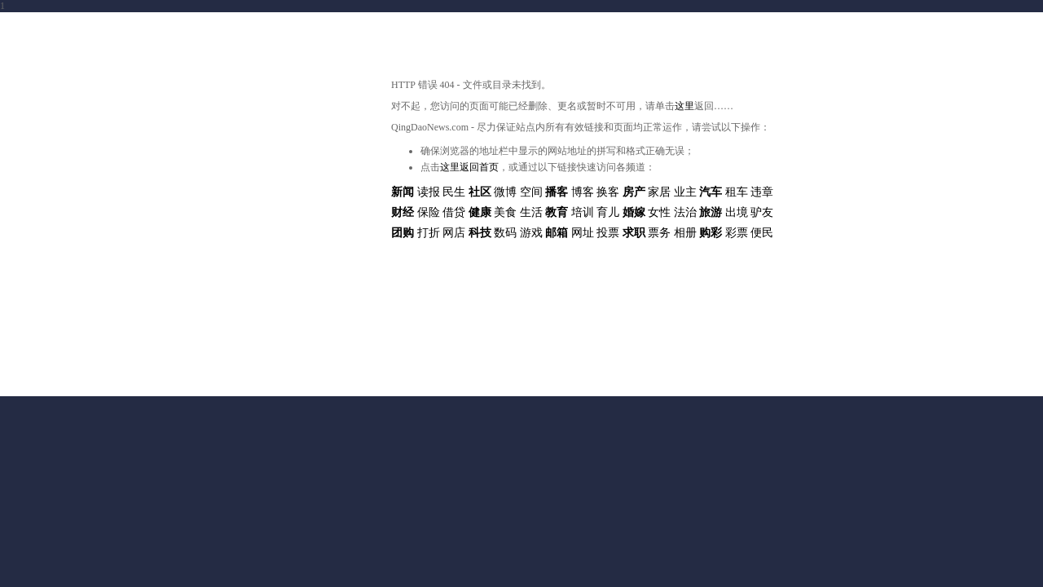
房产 (634, 192)
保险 (428, 212)
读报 (428, 192)
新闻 (402, 192)
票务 (659, 233)
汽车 (710, 192)
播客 (556, 192)
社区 (480, 192)
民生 (453, 192)
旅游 (710, 212)
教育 (556, 212)
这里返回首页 (469, 167)
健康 (480, 212)
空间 (531, 192)
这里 (684, 106)
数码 (505, 233)
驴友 (761, 212)
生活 (531, 212)
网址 (582, 233)
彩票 (736, 233)
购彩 (710, 233)
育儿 (607, 212)
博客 (582, 192)
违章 (761, 192)
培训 (582, 212)
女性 (659, 212)
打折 (428, 233)
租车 (736, 192)
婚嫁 (634, 212)
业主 (685, 192)
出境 (736, 212)
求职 (634, 233)
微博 (505, 192)
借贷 (453, 212)
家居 (659, 192)
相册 (685, 233)
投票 (607, 233)
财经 (402, 212)
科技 (480, 233)
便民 (761, 233)
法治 (685, 212)
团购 (402, 233)
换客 (607, 192)
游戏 (531, 233)
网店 (453, 233)
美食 (505, 212)
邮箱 (556, 233)
